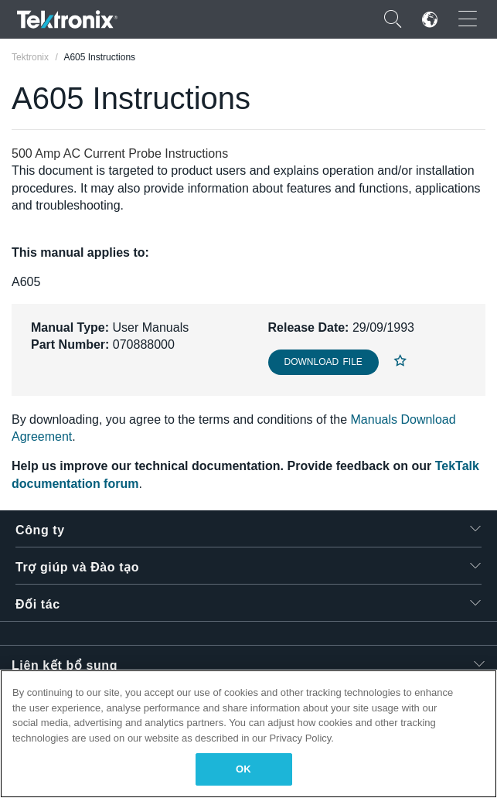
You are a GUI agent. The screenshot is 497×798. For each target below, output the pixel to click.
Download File (323, 361)
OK (243, 769)
